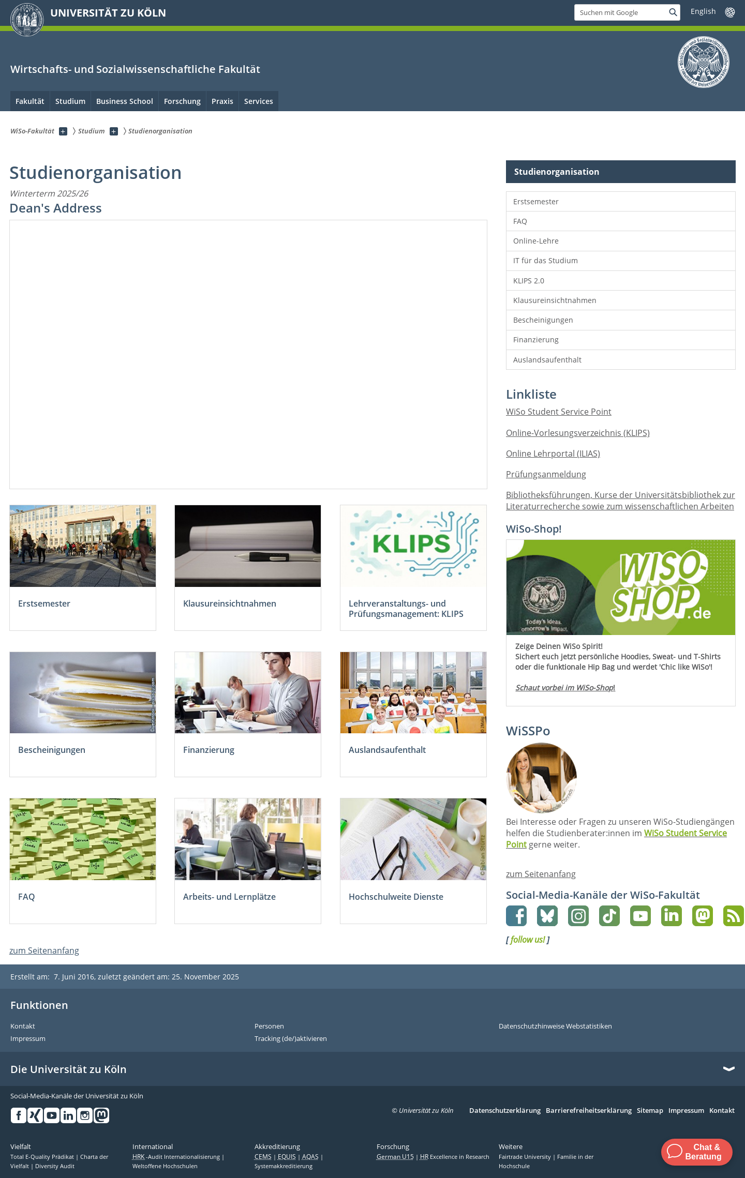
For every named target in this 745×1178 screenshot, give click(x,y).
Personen (269, 1026)
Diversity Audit (54, 1166)
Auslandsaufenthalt (547, 360)
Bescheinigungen (543, 320)
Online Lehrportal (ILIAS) (553, 453)
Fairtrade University (526, 1156)
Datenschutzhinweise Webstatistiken (555, 1026)
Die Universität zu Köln (68, 1069)
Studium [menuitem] (70, 101)
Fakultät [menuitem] (30, 101)
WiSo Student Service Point (559, 411)
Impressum (28, 1039)
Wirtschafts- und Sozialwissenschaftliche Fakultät (135, 69)
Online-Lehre (536, 241)
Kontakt (22, 1026)
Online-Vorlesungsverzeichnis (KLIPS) (578, 433)
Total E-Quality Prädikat (43, 1156)
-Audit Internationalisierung (176, 1156)
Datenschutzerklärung (505, 1111)
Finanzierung (536, 339)
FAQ (520, 221)
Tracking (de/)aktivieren (291, 1039)
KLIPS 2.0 (528, 280)
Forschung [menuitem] (182, 101)
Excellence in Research (454, 1156)
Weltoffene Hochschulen (165, 1166)
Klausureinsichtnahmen (555, 300)
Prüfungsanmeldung (546, 474)
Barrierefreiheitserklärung (589, 1111)
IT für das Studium (545, 260)
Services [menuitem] (258, 101)
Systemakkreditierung (283, 1166)
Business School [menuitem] (124, 101)
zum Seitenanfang (44, 950)
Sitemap (650, 1111)
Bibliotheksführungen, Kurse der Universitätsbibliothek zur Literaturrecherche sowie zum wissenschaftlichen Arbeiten (620, 500)
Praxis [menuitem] (222, 101)
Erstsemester (536, 201)
